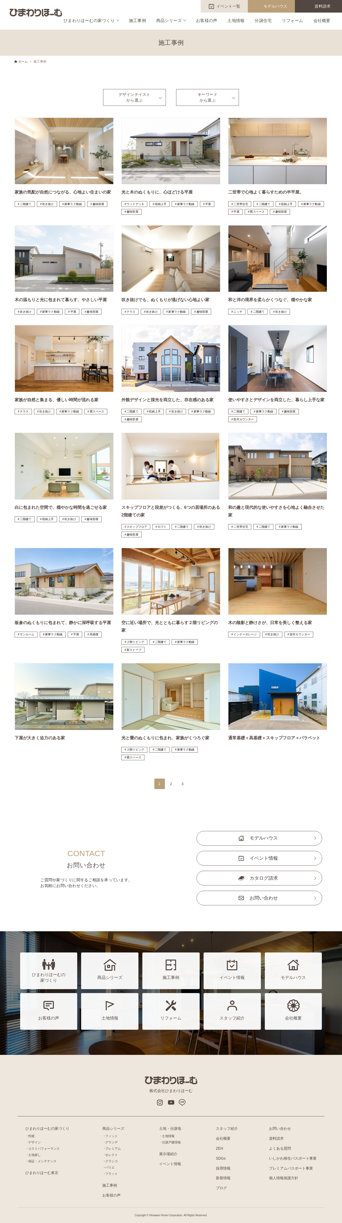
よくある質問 (280, 1148)
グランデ (111, 1142)
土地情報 (235, 20)
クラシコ (111, 1161)
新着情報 (223, 1178)
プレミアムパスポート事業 (291, 1168)
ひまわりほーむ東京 (41, 1173)
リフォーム (292, 20)
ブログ (221, 1188)
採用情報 (223, 1168)
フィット (111, 1136)
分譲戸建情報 (171, 1142)
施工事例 (137, 20)
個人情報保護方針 (283, 1178)
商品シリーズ (169, 20)
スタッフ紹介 (227, 1128)
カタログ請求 (264, 878)
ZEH (219, 1148)
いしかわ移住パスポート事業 (293, 1158)
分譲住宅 (263, 20)
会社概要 (321, 20)
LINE (182, 1102)
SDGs (221, 1158)
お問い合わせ (264, 898)
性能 (31, 1136)
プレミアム (113, 1148)
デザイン (34, 1142)
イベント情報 (264, 858)
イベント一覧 (228, 6)
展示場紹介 (168, 1154)
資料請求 (322, 6)
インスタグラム (159, 1102)
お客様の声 (206, 20)
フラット (111, 1174)
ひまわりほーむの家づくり (89, 20)
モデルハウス (275, 6)
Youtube (170, 1102)
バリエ (110, 1167)
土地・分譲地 (170, 1128)
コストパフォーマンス (44, 1148)
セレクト (111, 1155)
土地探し (34, 1155)
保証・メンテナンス (42, 1161)
